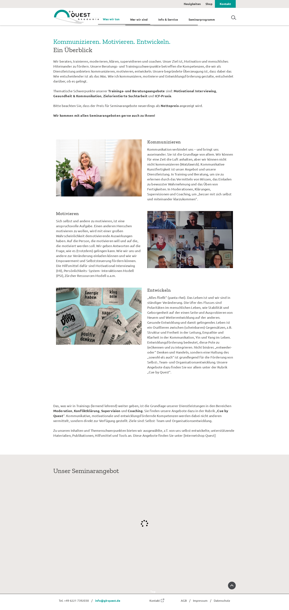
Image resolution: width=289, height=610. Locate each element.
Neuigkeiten (192, 4)
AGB (184, 600)
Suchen (233, 16)
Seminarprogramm (202, 19)
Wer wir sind (139, 19)
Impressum (200, 600)
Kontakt (225, 4)
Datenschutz (222, 600)
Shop (209, 4)
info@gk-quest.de (107, 600)
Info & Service (168, 19)
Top (193, 587)
